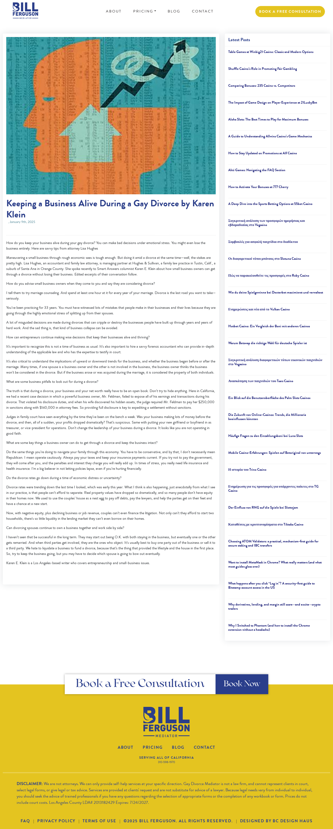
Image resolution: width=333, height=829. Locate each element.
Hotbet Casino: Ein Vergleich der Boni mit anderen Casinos (269, 326)
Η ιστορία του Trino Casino (247, 469)
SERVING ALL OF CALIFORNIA (166, 757)
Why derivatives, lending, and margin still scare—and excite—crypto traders (274, 606)
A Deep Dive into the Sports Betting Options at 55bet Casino (270, 203)
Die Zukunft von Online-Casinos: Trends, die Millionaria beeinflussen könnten (267, 416)
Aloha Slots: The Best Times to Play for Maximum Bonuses (268, 119)
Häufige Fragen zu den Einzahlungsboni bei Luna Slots (265, 435)
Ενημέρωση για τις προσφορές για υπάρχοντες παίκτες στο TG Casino (273, 488)
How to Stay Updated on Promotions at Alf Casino (262, 153)
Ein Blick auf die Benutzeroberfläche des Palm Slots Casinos (269, 397)
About (125, 747)
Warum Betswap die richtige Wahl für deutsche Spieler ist (267, 343)
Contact (205, 747)
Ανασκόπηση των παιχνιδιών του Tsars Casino (260, 381)
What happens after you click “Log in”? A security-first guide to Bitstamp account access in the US (271, 585)
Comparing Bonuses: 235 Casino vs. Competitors (261, 85)
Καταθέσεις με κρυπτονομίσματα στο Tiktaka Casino (265, 524)
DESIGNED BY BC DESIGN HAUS (276, 821)
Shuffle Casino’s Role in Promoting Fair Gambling (262, 68)
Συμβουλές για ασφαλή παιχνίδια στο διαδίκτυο (263, 241)
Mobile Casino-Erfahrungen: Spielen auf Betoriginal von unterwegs (274, 452)
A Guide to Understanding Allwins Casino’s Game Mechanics (270, 136)
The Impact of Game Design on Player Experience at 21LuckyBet (272, 102)
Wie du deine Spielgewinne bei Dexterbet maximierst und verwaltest (275, 292)
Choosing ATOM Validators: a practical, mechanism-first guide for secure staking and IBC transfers (273, 543)
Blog (178, 747)
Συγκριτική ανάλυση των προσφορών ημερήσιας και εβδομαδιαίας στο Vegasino (266, 222)
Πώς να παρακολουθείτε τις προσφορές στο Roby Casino (268, 275)
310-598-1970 (166, 762)
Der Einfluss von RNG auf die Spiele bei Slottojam (263, 507)
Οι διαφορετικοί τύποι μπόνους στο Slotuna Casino (264, 258)
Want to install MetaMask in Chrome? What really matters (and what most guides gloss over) (275, 564)
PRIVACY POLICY (56, 821)
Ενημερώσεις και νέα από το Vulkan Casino (259, 309)
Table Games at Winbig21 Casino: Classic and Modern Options (270, 51)
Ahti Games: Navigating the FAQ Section (256, 170)
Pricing (153, 747)
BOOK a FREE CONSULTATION (290, 11)
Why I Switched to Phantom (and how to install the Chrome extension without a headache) (269, 627)
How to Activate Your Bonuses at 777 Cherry (258, 186)
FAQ (25, 821)
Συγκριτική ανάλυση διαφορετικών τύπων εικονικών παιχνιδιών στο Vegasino (275, 362)
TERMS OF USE (99, 821)
